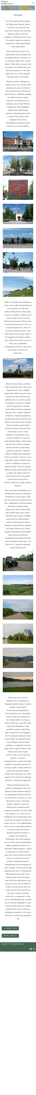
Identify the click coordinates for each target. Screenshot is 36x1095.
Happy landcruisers (7, 2)
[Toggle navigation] (33, 3)
